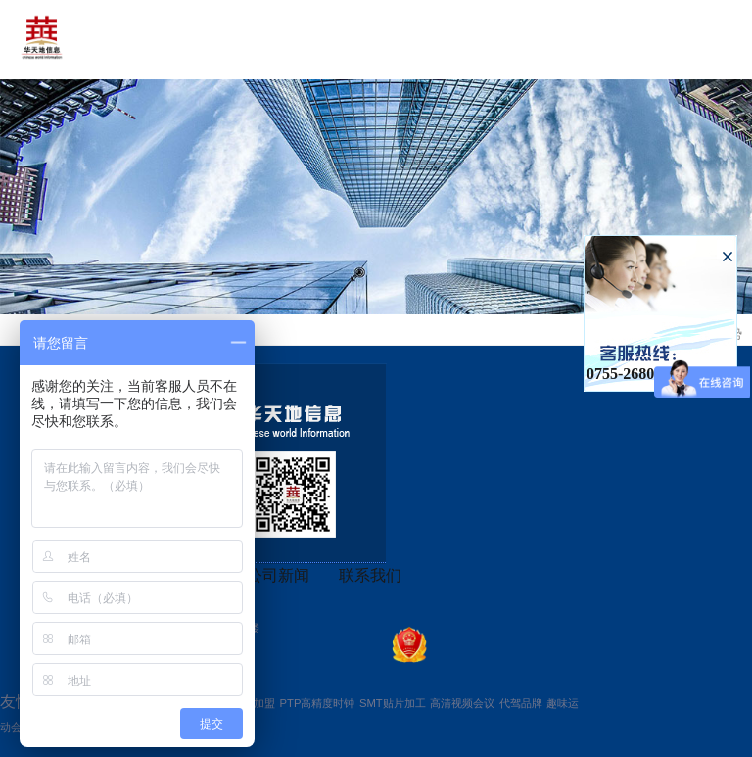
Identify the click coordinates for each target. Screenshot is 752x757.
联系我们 (370, 575)
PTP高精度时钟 (317, 703)
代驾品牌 (520, 703)
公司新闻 (278, 575)
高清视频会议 (462, 703)
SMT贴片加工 (392, 703)
